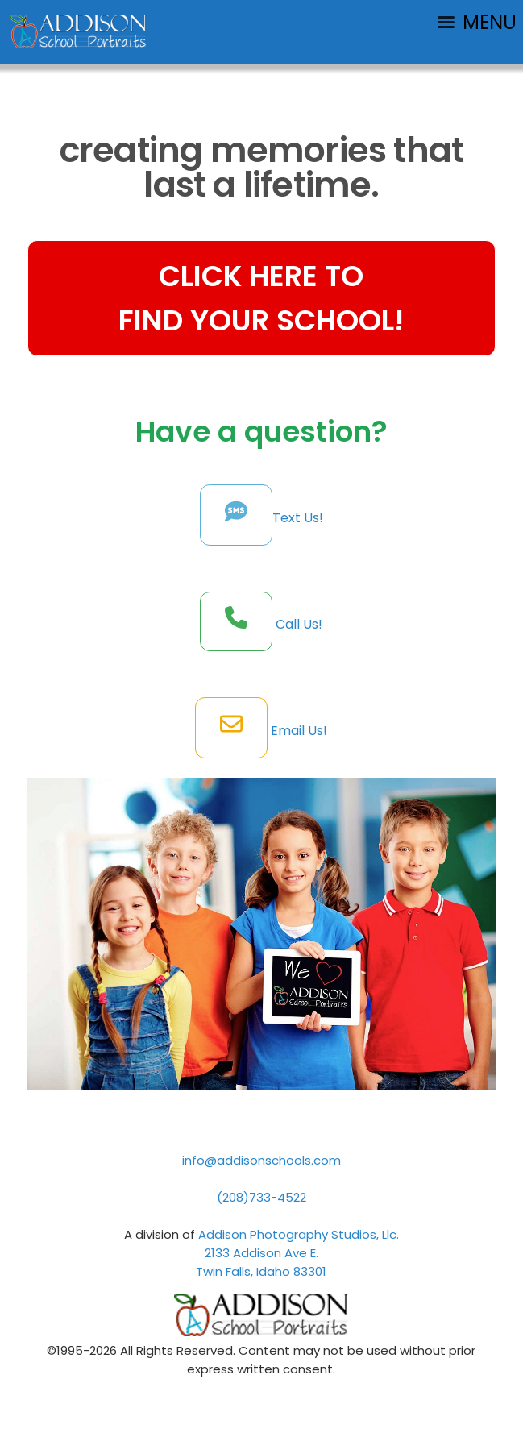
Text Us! (297, 518)
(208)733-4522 (261, 1197)
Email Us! (297, 730)
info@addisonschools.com (261, 1160)
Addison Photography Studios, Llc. (298, 1234)
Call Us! (297, 624)
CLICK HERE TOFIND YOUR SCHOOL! (261, 298)
